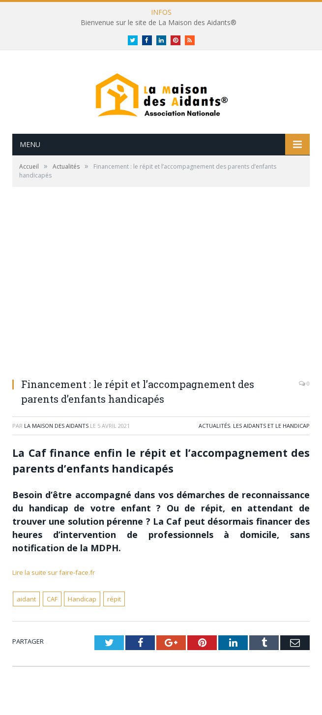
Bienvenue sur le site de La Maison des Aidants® (158, 22)
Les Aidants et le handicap (271, 425)
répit (114, 599)
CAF (52, 599)
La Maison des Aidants (56, 425)
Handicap (82, 599)
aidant (26, 599)
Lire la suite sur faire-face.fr (53, 572)
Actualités (214, 425)
